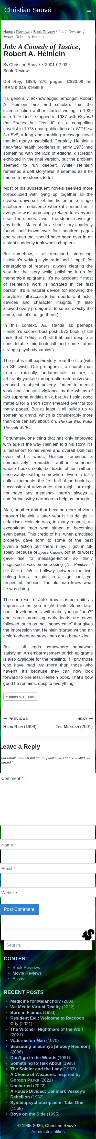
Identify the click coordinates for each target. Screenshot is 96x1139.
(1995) (42, 1063)
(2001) (72, 722)
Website (9, 892)
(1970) (34, 1040)
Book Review (16, 70)
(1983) (33, 1012)
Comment (12, 778)
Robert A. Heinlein (21, 697)
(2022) (42, 1006)
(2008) (42, 1001)
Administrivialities (48, 1131)
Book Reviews (26, 967)
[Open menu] (89, 10)
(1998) (23, 722)
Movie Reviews (27, 973)
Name (8, 845)
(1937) (43, 1069)
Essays (20, 978)
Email (8, 868)
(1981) (40, 1057)
